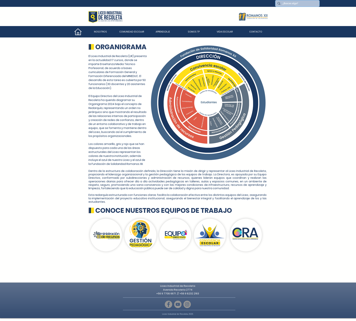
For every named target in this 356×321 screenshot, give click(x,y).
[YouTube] (178, 304)
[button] (131, 31)
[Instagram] (187, 304)
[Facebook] (168, 304)
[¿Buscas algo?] (297, 3)
